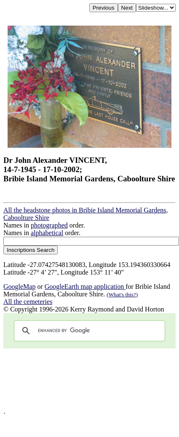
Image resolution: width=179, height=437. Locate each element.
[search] (88, 331)
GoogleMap (19, 286)
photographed (49, 225)
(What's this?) (122, 294)
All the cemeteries (27, 301)
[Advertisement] (85, 380)
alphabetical (47, 232)
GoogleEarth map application (85, 286)
